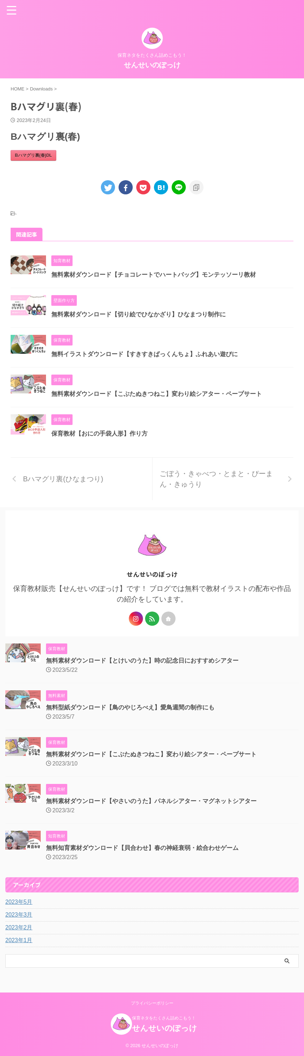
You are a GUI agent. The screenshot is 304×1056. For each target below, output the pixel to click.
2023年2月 (19, 927)
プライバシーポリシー (152, 1003)
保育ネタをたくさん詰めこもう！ (164, 1018)
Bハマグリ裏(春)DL (33, 155)
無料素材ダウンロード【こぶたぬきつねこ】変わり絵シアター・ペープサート (162, 393)
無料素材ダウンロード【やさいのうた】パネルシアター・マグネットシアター (157, 801)
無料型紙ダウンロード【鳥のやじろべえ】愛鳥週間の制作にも (135, 707)
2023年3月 (19, 915)
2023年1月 (19, 940)
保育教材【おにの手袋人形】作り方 (102, 433)
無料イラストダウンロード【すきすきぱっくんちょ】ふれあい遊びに (150, 354)
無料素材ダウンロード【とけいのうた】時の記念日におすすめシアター (148, 660)
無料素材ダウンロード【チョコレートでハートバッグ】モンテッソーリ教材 (159, 274)
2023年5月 (19, 902)
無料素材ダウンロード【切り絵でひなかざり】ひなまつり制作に (143, 314)
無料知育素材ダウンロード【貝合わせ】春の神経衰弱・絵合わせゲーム (148, 847)
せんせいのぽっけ (152, 65)
